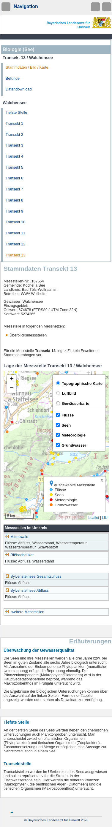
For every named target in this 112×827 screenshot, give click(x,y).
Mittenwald (16, 537)
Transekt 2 (14, 135)
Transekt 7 (14, 189)
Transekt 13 (15, 255)
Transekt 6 (14, 178)
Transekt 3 (14, 145)
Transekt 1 (14, 124)
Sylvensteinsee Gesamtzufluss (33, 576)
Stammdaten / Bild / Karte (27, 67)
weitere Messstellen (28, 612)
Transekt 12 (15, 244)
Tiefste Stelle (16, 112)
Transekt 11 (15, 233)
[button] (11, 379)
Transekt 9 (14, 211)
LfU (105, 518)
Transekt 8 (14, 200)
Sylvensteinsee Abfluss (27, 590)
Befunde (13, 78)
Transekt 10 (15, 222)
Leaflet (93, 518)
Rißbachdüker (19, 555)
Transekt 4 (14, 156)
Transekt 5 (14, 167)
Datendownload (19, 89)
